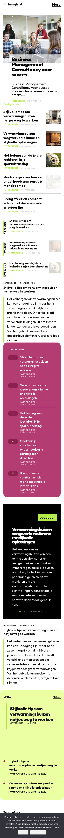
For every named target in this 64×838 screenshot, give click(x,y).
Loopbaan (5, 227)
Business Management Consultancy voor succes (32, 67)
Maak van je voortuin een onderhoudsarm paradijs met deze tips (23, 181)
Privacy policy (38, 832)
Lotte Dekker (18, 101)
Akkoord (23, 832)
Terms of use (11, 812)
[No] (59, 825)
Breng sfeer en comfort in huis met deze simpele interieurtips (22, 203)
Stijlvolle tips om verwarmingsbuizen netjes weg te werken (20, 116)
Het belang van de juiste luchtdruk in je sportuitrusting (22, 159)
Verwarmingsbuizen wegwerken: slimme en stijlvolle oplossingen (21, 137)
